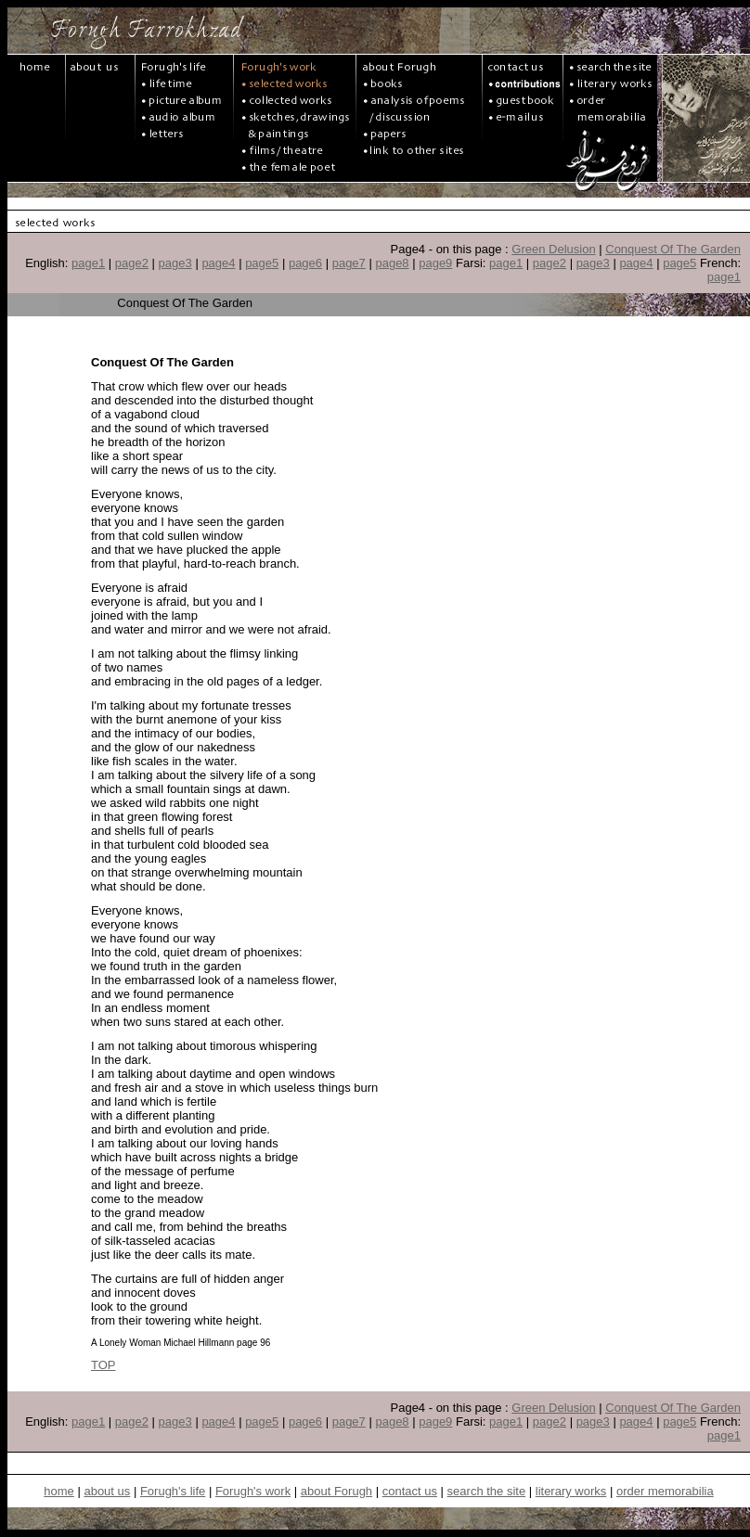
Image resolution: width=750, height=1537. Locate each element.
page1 (88, 263)
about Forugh (336, 1491)
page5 (261, 263)
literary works (571, 1491)
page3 (175, 263)
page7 (349, 263)
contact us (409, 1491)
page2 (132, 263)
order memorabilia (665, 1491)
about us (107, 1491)
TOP (103, 1365)
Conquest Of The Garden (673, 249)
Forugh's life (172, 1491)
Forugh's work (253, 1491)
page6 (305, 263)
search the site (486, 1491)
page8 (391, 263)
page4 (218, 263)
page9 (435, 263)
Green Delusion (553, 249)
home (59, 1491)
